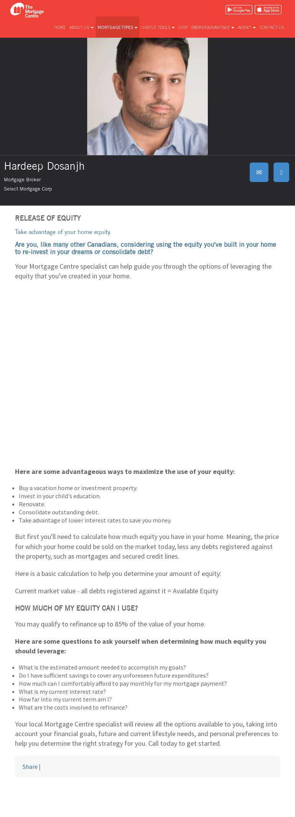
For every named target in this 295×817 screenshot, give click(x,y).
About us (82, 27)
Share (30, 766)
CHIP (183, 27)
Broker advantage (212, 27)
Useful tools (158, 27)
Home (60, 27)
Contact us (272, 27)
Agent (247, 27)
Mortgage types (118, 27)
